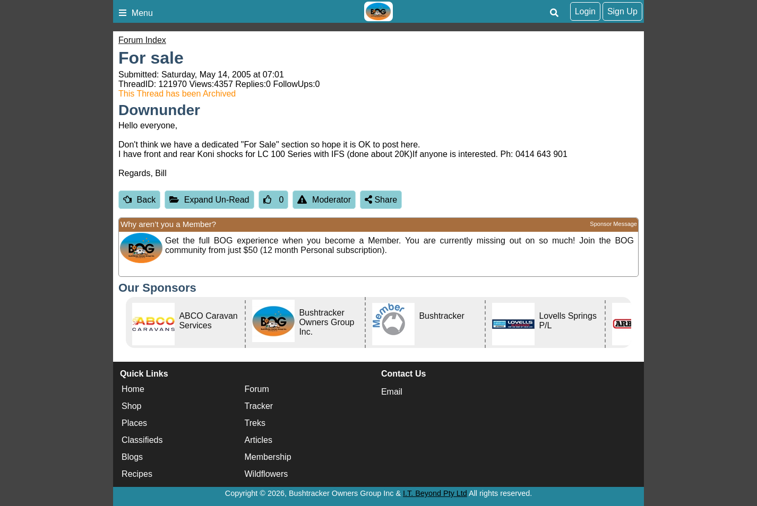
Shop (131, 406)
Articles (258, 439)
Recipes (137, 473)
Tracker (259, 406)
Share (381, 199)
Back (139, 199)
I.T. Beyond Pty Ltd (435, 493)
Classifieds (142, 439)
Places (134, 423)
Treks (255, 423)
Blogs (132, 456)
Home (133, 389)
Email (391, 391)
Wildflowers (266, 473)
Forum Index (142, 40)
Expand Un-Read (209, 199)
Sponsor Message (613, 224)
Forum (257, 389)
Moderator (324, 199)
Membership (268, 456)
